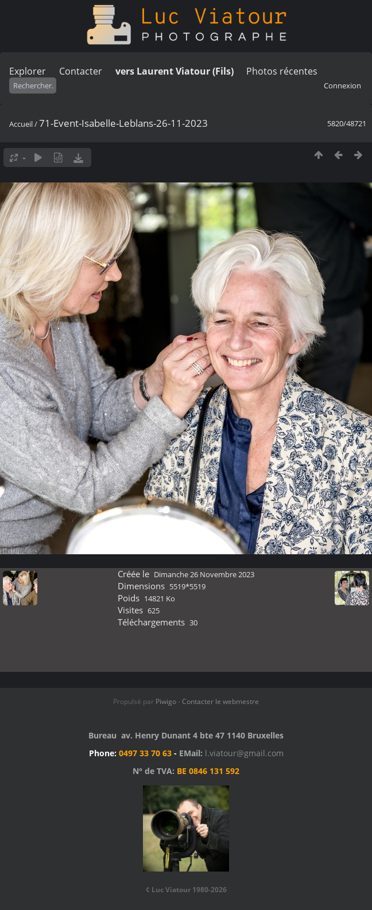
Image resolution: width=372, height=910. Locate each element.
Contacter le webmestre (220, 701)
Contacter (80, 71)
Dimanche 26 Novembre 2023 (204, 574)
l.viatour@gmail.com (244, 753)
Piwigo (166, 701)
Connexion (342, 85)
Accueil (21, 124)
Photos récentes (281, 71)
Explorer (27, 71)
